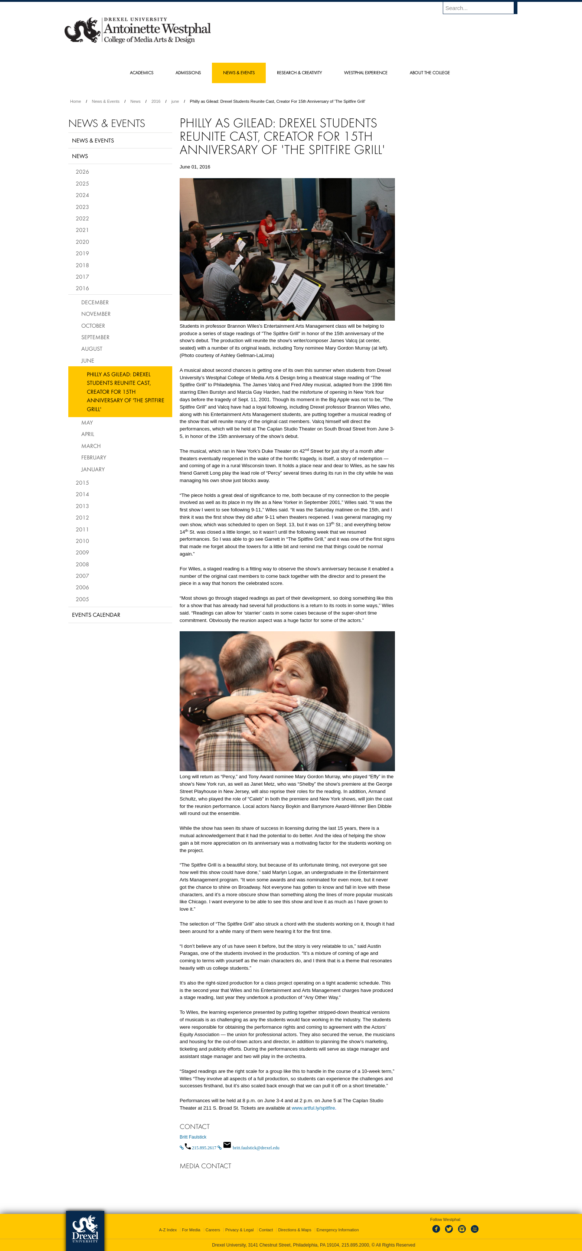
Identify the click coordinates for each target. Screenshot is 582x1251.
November (96, 313)
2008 (82, 564)
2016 (155, 101)
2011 (82, 529)
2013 (82, 506)
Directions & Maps (294, 1230)
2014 (82, 494)
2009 (82, 552)
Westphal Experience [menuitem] (366, 72)
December (95, 302)
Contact (266, 1230)
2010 (82, 540)
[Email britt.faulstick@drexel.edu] (248, 1148)
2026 (82, 171)
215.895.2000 (355, 1245)
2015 (82, 482)
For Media (191, 1230)
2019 (82, 253)
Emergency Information (338, 1230)
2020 (82, 241)
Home (75, 101)
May (87, 422)
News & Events (106, 101)
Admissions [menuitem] (188, 72)
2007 (82, 575)
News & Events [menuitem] (239, 72)
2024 (82, 195)
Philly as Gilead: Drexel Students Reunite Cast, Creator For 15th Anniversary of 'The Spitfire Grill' (125, 391)
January (93, 469)
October (93, 325)
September (95, 337)
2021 (82, 229)
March (91, 445)
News (135, 101)
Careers (213, 1230)
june (175, 101)
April (87, 434)
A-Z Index (168, 1230)
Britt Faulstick (193, 1137)
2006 (82, 587)
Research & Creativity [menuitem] (299, 72)
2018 (82, 265)
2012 (82, 517)
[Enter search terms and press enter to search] (483, 8)
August (91, 348)
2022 (82, 218)
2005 (82, 599)
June (87, 360)
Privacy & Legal (239, 1230)
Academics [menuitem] (141, 72)
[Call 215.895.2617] (199, 1148)
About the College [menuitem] (430, 72)
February (93, 457)
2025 (82, 183)
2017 (82, 276)
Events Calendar (96, 614)
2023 (82, 206)
